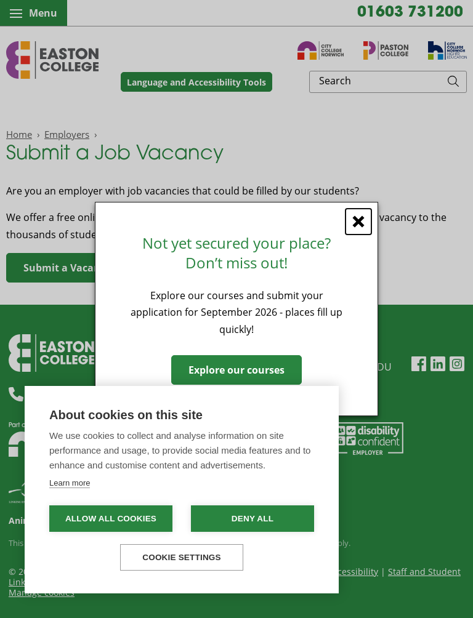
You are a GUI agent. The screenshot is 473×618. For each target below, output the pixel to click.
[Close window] (358, 222)
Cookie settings (181, 557)
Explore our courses (236, 370)
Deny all (252, 518)
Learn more (69, 483)
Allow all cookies (110, 518)
